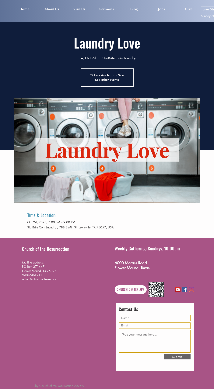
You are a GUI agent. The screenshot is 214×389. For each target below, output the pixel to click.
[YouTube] (178, 289)
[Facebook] (184, 289)
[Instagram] (191, 289)
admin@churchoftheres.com (39, 279)
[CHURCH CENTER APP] (131, 289)
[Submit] (177, 356)
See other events (107, 80)
